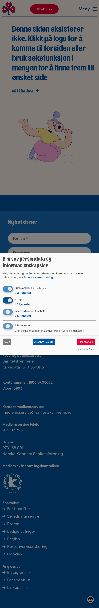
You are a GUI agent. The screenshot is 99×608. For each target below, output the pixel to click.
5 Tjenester (23, 316)
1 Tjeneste (22, 304)
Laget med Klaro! (86, 349)
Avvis (7, 341)
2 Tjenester (23, 293)
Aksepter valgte (44, 341)
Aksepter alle (86, 341)
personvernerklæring (40, 277)
